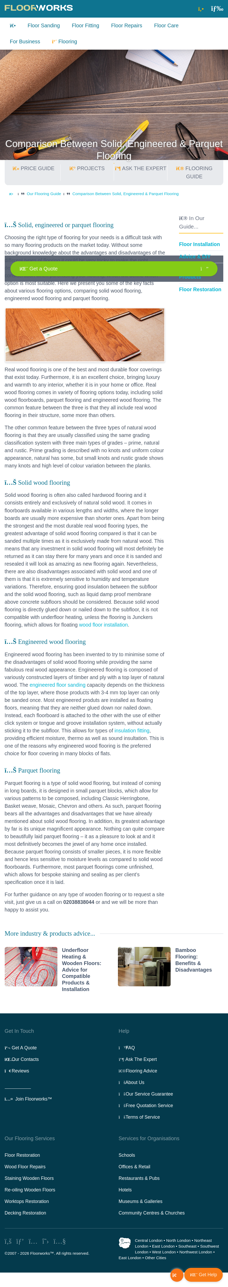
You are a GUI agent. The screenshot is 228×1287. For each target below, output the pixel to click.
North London (178, 1240)
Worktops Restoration (27, 1201)
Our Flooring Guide (44, 193)
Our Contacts (22, 1059)
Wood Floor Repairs (25, 1166)
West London (164, 1252)
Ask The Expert (138, 1059)
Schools (127, 1155)
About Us (131, 1082)
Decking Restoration (25, 1213)
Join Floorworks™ (28, 1099)
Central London (148, 1240)
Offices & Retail (134, 1166)
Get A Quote (21, 1047)
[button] (217, 8)
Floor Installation (199, 244)
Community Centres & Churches (152, 1213)
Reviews (17, 1071)
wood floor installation (103, 625)
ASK (140, 168)
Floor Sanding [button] (44, 25)
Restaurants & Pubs (139, 1178)
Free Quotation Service (146, 1105)
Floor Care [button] (166, 25)
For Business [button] (25, 41)
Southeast (187, 1246)
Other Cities (155, 1257)
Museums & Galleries (140, 1201)
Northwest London (195, 1252)
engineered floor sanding (57, 685)
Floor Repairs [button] (126, 25)
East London (163, 1246)
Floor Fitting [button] (85, 25)
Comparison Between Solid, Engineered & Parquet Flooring (125, 193)
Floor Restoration (200, 289)
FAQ (127, 1047)
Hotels (125, 1189)
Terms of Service (139, 1117)
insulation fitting (132, 730)
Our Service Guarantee (146, 1094)
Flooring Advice (138, 1071)
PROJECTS (87, 168)
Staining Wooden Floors (29, 1178)
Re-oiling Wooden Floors (30, 1189)
